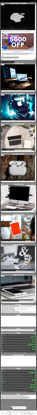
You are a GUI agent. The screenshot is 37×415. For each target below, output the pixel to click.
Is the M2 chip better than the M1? (8, 307)
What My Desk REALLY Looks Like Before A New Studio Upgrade (13, 398)
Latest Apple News (20, 407)
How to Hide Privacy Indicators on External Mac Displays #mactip (14, 397)
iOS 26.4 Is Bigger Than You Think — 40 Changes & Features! (13, 396)
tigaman (25, 407)
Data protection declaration (27, 413)
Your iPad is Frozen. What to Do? (8, 308)
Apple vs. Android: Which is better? (8, 309)
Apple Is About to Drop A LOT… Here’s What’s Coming (11, 395)
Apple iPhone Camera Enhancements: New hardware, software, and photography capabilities (18, 306)
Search (35, 330)
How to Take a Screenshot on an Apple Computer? (10, 311)
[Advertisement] (18, 321)
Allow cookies (9, 413)
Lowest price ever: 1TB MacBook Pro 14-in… (18, 3)
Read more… (3, 55)
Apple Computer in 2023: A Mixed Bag (8, 310)
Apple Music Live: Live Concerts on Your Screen (10, 312)
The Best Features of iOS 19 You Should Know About (11, 306)
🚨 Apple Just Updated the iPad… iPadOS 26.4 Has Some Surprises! (14, 397)
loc (18, 344)
